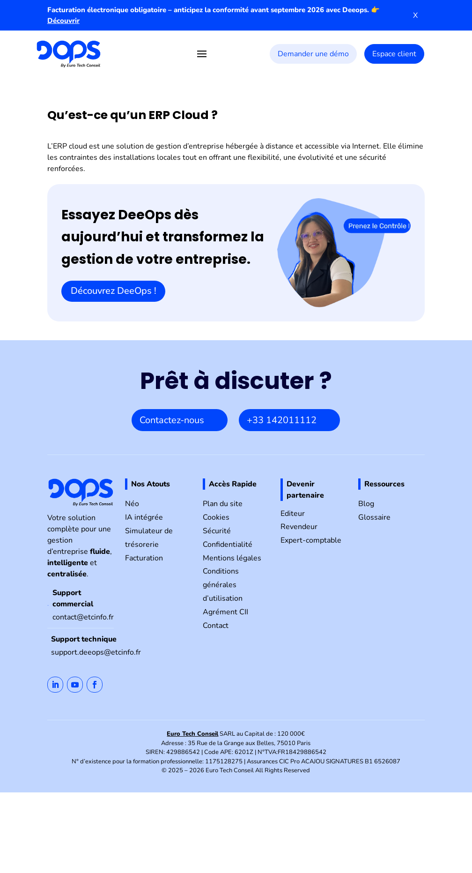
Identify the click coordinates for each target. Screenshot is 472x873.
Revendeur (298, 527)
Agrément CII (225, 612)
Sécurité (217, 531)
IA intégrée (144, 517)
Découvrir (63, 20)
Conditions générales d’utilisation (223, 585)
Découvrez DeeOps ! (113, 290)
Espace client (394, 54)
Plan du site (223, 504)
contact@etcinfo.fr (83, 617)
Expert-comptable (310, 540)
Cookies (216, 517)
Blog (366, 504)
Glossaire (374, 517)
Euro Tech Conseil (192, 734)
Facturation (144, 558)
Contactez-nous (172, 420)
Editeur (292, 513)
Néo (132, 504)
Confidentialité (227, 544)
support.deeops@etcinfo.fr (96, 652)
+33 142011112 (282, 420)
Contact (216, 625)
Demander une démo (313, 54)
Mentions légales (232, 558)
